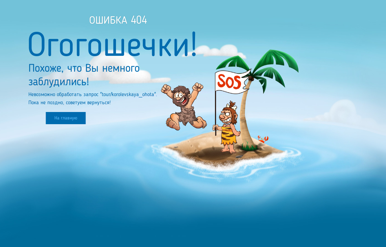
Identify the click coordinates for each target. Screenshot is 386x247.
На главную (65, 118)
